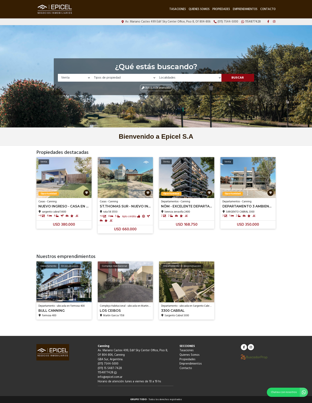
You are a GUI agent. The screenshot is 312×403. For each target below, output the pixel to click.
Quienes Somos (199, 9)
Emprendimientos (245, 9)
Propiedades (221, 9)
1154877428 (107, 372)
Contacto (268, 9)
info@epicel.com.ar (110, 377)
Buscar (237, 77)
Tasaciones (177, 9)
